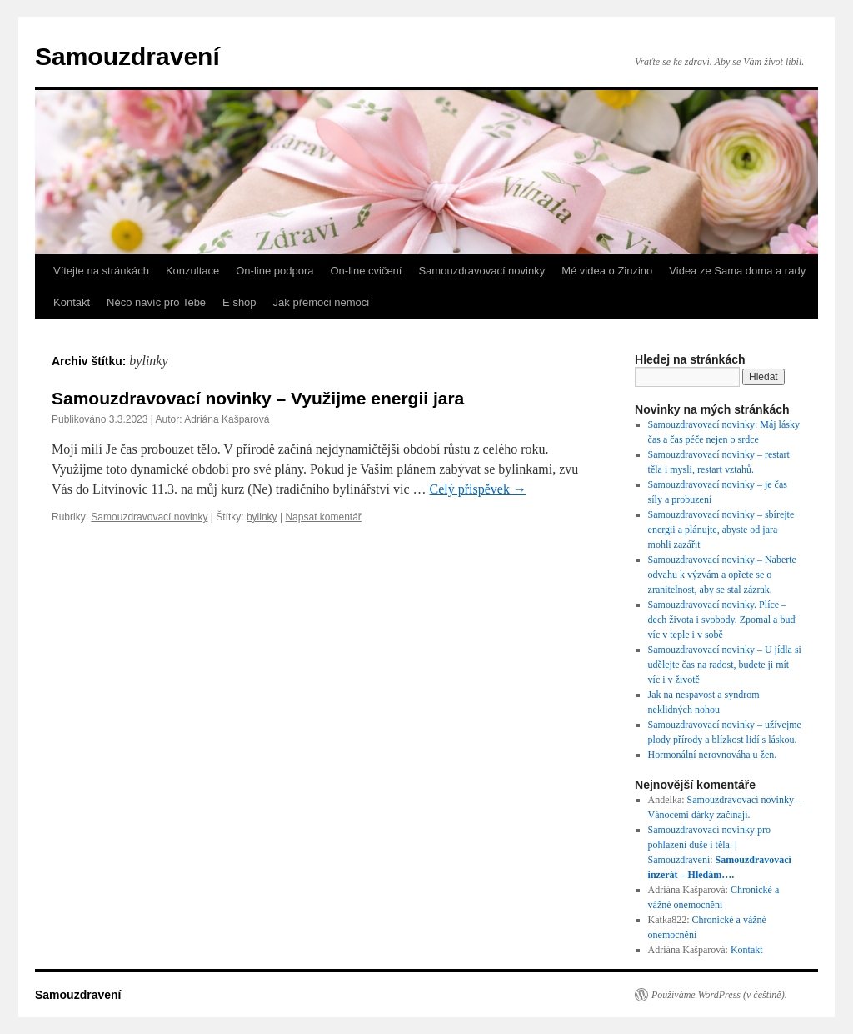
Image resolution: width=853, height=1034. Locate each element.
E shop (239, 302)
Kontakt (71, 302)
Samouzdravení (127, 56)
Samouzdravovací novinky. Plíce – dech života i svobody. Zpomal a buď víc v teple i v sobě (722, 619)
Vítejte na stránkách (101, 270)
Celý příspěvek (478, 489)
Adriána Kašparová (226, 419)
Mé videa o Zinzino (606, 270)
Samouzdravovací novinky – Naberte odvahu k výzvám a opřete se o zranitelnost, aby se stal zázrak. (722, 574)
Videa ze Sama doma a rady (737, 270)
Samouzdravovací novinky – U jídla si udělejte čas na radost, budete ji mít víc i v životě (724, 664)
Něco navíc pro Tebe (156, 302)
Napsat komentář (323, 517)
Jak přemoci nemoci (321, 302)
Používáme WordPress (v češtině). (719, 995)
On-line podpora (274, 270)
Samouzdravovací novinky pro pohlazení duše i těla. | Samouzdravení (709, 845)
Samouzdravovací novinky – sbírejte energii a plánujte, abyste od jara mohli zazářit (721, 529)
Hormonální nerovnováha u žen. (712, 754)
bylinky (262, 517)
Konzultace (192, 270)
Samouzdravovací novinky (481, 270)
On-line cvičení (366, 270)
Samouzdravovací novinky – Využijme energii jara (258, 398)
